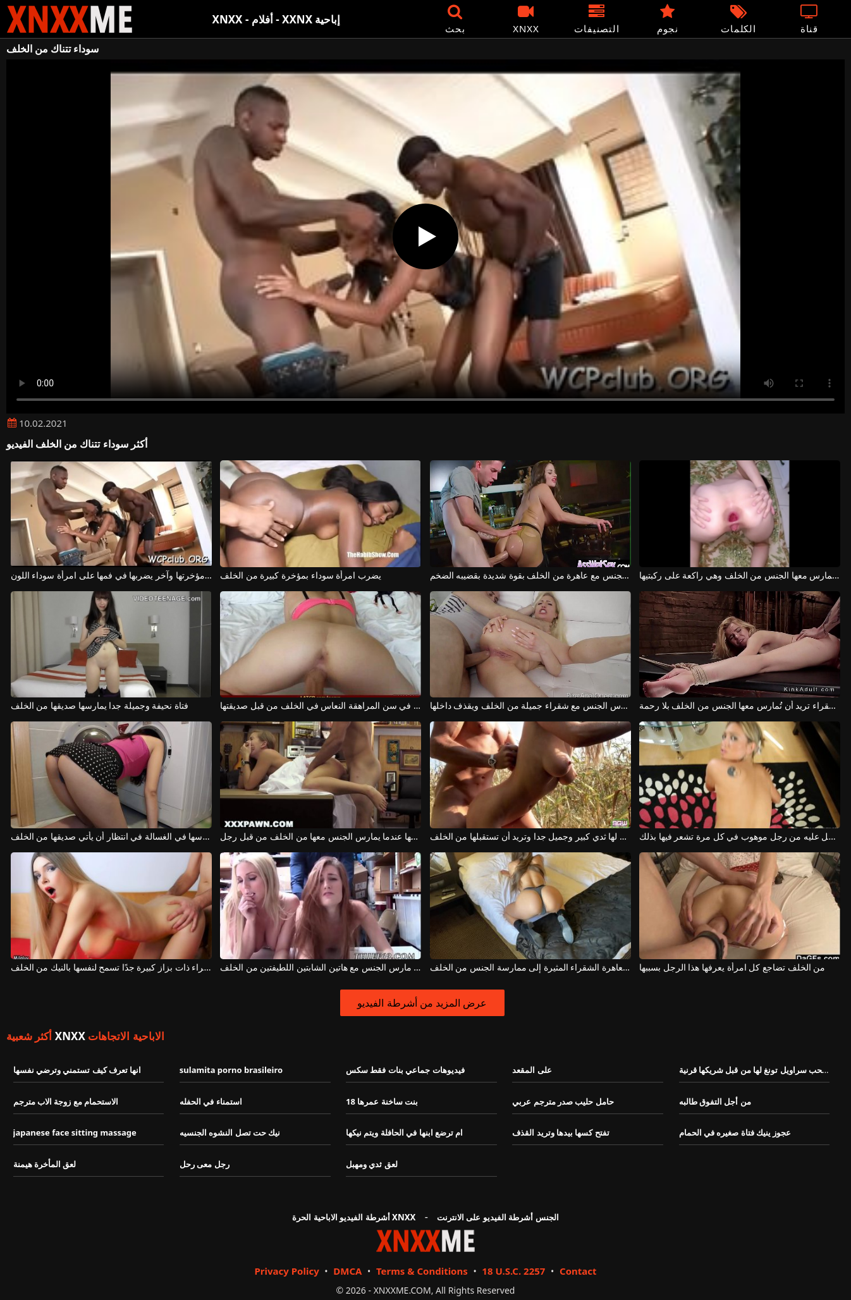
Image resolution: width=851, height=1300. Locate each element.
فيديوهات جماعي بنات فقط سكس (405, 1070)
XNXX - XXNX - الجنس (69, 19)
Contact (578, 1271)
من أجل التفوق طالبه (715, 1101)
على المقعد (531, 1070)
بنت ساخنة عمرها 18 (382, 1101)
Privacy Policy (286, 1271)
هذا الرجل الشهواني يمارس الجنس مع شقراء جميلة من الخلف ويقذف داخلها (530, 706)
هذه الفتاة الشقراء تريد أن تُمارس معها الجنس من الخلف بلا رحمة (739, 706)
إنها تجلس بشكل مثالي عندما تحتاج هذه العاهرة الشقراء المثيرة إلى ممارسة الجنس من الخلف (530, 967)
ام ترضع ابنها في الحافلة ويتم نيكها (404, 1132)
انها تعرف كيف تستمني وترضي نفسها (77, 1070)
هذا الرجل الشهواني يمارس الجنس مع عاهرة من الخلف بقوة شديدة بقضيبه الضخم (530, 575)
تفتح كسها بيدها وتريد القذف (560, 1132)
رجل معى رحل (205, 1164)
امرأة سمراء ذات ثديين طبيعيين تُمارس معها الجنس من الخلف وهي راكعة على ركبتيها (739, 575)
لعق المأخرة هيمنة (45, 1164)
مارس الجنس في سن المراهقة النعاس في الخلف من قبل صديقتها (320, 706)
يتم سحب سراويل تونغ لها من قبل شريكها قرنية (760, 1070)
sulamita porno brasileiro (231, 1070)
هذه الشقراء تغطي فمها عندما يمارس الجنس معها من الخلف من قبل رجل (320, 836)
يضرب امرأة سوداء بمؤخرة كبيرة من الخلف (300, 575)
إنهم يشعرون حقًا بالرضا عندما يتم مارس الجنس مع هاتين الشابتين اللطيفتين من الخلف (320, 967)
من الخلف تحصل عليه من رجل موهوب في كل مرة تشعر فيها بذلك (739, 836)
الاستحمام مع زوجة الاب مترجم (66, 1101)
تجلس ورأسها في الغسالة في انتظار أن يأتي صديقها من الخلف (111, 836)
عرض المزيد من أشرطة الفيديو (422, 1003)
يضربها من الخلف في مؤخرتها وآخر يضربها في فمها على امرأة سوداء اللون (111, 575)
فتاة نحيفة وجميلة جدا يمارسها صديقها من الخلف (99, 706)
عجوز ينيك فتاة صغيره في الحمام (735, 1132)
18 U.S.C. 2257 (513, 1271)
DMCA (347, 1271)
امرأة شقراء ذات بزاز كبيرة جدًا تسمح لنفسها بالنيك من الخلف (111, 967)
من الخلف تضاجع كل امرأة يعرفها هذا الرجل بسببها (732, 967)
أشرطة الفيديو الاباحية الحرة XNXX (353, 1217)
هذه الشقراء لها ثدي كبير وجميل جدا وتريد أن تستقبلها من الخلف (530, 836)
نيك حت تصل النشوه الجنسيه (230, 1132)
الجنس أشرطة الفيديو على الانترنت (498, 1217)
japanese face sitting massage (75, 1132)
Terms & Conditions (422, 1271)
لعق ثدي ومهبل (372, 1164)
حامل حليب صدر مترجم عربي (563, 1101)
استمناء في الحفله (211, 1101)
